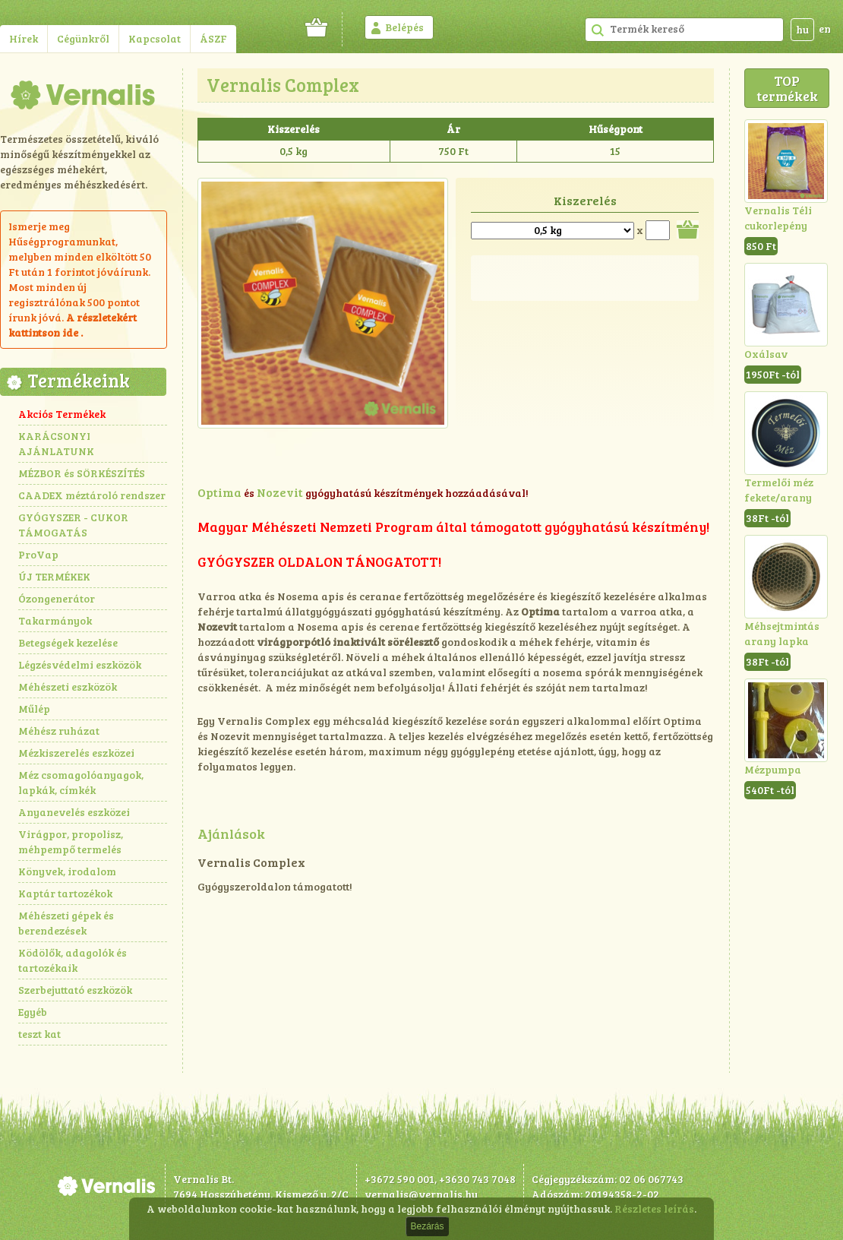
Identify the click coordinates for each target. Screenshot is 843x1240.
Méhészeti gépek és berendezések (66, 923)
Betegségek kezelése (68, 642)
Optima (219, 492)
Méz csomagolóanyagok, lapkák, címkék (81, 782)
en (825, 28)
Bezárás (427, 1226)
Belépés (404, 27)
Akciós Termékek (62, 413)
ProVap (38, 554)
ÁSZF (213, 38)
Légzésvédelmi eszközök (79, 664)
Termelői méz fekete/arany (778, 490)
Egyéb (32, 1011)
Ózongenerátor (56, 598)
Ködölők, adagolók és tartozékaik (72, 960)
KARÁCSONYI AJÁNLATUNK (56, 443)
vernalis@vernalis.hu (421, 1194)
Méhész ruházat (58, 730)
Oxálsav (766, 353)
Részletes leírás (654, 1208)
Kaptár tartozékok (65, 893)
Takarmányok (55, 620)
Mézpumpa (772, 769)
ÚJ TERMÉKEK (54, 576)
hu (802, 29)
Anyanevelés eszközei (74, 812)
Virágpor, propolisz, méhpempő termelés (70, 841)
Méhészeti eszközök (67, 686)
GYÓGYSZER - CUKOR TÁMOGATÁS (73, 524)
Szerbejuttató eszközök (75, 989)
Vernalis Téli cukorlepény (778, 217)
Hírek (23, 38)
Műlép (34, 708)
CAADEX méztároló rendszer (92, 495)
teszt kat (39, 1033)
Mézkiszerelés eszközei (76, 752)
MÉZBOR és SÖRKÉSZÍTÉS (81, 473)
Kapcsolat (154, 38)
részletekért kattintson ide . (72, 325)
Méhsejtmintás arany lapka (781, 633)
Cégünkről (83, 38)
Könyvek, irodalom (67, 871)
